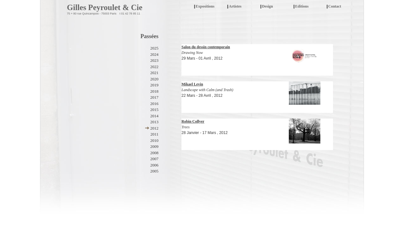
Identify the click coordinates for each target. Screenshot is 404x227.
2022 (154, 66)
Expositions (209, 6)
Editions (302, 6)
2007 (154, 158)
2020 (154, 79)
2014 (154, 116)
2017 (154, 97)
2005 (154, 171)
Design (267, 6)
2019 (154, 85)
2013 (154, 121)
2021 (154, 72)
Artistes (235, 6)
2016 (154, 103)
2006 (154, 165)
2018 (154, 91)
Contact (334, 6)
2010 (154, 140)
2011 (154, 134)
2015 (154, 109)
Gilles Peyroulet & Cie (104, 7)
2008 (154, 152)
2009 (154, 146)
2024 (154, 54)
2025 (154, 48)
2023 (154, 60)
